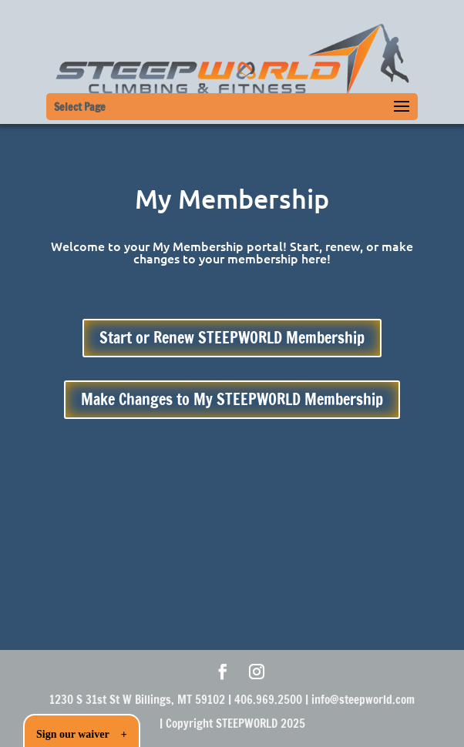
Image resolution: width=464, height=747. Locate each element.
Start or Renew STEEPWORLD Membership (232, 338)
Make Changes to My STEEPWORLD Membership (232, 399)
